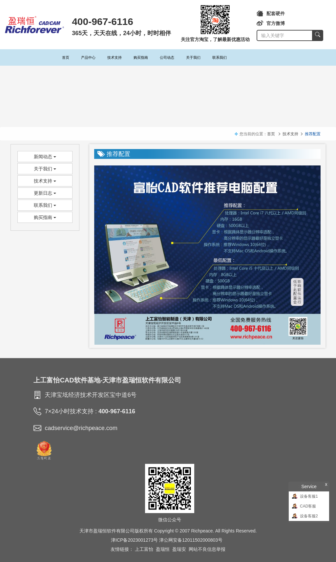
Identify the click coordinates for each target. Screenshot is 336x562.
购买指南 (141, 57)
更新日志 (45, 193)
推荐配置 (313, 134)
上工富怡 (144, 549)
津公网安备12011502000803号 (190, 540)
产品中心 (88, 57)
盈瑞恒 (163, 549)
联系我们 (219, 57)
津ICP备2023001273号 (134, 540)
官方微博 (271, 23)
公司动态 (167, 57)
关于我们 (193, 57)
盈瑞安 (179, 549)
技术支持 (114, 57)
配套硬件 (271, 13)
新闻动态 (45, 156)
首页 (65, 57)
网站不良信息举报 (207, 549)
